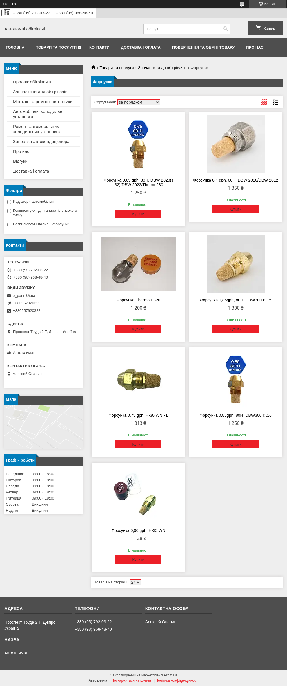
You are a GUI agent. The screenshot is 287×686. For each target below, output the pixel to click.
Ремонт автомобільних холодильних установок (37, 129)
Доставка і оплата (141, 47)
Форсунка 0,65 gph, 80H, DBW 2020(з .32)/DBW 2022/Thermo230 (138, 182)
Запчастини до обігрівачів (162, 67)
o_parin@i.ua (24, 295)
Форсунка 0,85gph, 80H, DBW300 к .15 (235, 300)
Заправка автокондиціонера (41, 141)
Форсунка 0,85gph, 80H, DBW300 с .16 (236, 415)
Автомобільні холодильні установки (38, 114)
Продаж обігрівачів (32, 81)
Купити (138, 214)
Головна (15, 47)
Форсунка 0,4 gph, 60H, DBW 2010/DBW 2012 (235, 180)
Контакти (99, 47)
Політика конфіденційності (177, 680)
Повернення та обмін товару (203, 47)
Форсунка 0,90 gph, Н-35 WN (138, 530)
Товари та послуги (56, 47)
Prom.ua (170, 675)
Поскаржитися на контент (131, 680)
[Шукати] (225, 29)
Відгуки (20, 161)
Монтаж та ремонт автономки (42, 101)
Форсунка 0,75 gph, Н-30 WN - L (138, 415)
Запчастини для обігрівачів (40, 91)
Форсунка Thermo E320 (138, 300)
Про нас (254, 47)
